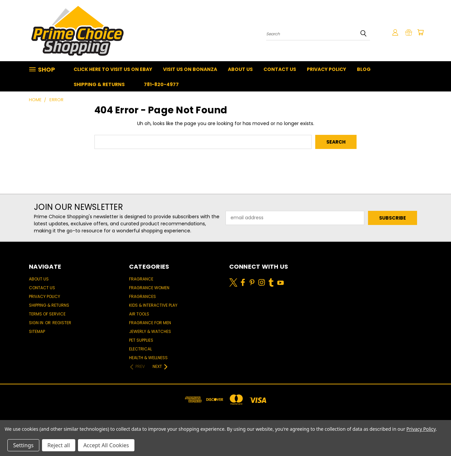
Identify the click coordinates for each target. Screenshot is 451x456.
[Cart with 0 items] (420, 32)
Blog (364, 69)
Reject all (58, 445)
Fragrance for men (150, 323)
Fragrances (142, 296)
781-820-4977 (161, 84)
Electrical (140, 349)
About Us (240, 69)
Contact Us (279, 69)
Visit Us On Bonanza (190, 69)
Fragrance (141, 279)
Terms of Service (47, 314)
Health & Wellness (148, 357)
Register (61, 323)
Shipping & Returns (99, 84)
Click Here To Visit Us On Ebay (113, 69)
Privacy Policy (326, 69)
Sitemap (37, 331)
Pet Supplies (141, 340)
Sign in (36, 323)
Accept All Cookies (106, 445)
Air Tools (139, 314)
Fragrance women (149, 288)
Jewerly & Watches (150, 331)
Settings (23, 445)
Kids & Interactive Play (153, 305)
